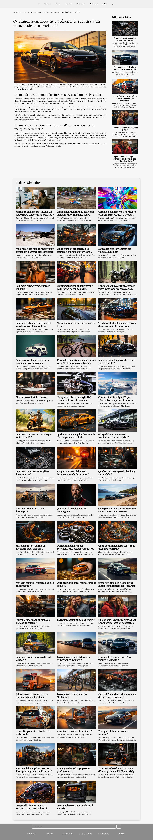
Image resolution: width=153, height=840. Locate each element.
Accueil (15, 12)
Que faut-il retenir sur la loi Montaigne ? (71, 510)
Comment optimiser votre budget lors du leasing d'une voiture (33, 324)
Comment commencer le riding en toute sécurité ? (34, 436)
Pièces (57, 4)
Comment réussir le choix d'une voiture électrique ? (125, 68)
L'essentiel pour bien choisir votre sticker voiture (33, 733)
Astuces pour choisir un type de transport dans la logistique (32, 696)
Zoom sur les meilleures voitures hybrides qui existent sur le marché (116, 584)
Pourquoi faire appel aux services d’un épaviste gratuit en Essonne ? (34, 770)
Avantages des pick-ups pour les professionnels (73, 770)
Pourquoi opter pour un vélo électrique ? (72, 696)
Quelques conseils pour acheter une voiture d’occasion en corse (117, 510)
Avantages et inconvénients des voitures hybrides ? (114, 250)
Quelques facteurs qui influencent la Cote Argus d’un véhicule (76, 436)
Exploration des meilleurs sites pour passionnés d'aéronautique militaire (34, 250)
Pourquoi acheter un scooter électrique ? (30, 510)
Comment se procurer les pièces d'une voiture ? (125, 39)
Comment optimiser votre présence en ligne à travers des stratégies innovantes (117, 214)
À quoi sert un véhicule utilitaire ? (74, 731)
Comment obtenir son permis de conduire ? (33, 287)
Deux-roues (81, 4)
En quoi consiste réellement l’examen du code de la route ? (73, 473)
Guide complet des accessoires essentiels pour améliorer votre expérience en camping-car (73, 251)
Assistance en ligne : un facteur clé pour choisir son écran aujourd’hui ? (35, 213)
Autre (104, 4)
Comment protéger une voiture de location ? (34, 658)
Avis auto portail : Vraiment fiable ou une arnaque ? (35, 584)
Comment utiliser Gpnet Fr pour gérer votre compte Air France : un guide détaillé (116, 400)
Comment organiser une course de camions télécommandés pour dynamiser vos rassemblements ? (75, 214)
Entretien (68, 4)
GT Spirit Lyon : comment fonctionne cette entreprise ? (113, 436)
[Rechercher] (74, 827)
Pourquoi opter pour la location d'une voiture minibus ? (73, 658)
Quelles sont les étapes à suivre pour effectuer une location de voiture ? (125, 158)
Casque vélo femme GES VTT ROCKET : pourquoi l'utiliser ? (31, 807)
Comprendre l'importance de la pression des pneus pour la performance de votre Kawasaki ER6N (32, 365)
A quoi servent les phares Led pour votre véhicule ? (116, 362)
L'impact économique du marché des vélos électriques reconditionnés (76, 362)
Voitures (47, 4)
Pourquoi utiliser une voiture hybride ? (113, 733)
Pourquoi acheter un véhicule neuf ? (125, 128)
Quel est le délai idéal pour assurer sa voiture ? (76, 584)
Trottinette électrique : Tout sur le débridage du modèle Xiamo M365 (116, 770)
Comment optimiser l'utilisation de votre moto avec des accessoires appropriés (116, 288)
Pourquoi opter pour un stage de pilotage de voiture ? (33, 621)
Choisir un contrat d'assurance (32, 397)
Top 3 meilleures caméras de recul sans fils (75, 807)
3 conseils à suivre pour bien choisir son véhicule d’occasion (124, 98)
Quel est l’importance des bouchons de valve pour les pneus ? (117, 696)
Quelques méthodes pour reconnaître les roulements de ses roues (75, 548)
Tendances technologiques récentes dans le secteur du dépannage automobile (117, 326)
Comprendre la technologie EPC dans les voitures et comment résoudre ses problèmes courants (74, 400)
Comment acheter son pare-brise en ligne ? (76, 324)
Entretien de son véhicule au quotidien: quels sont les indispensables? (30, 548)
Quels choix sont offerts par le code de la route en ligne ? (116, 547)
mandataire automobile (91, 99)
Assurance (93, 4)
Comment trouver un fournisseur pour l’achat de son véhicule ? (75, 287)
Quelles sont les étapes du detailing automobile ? (116, 473)
